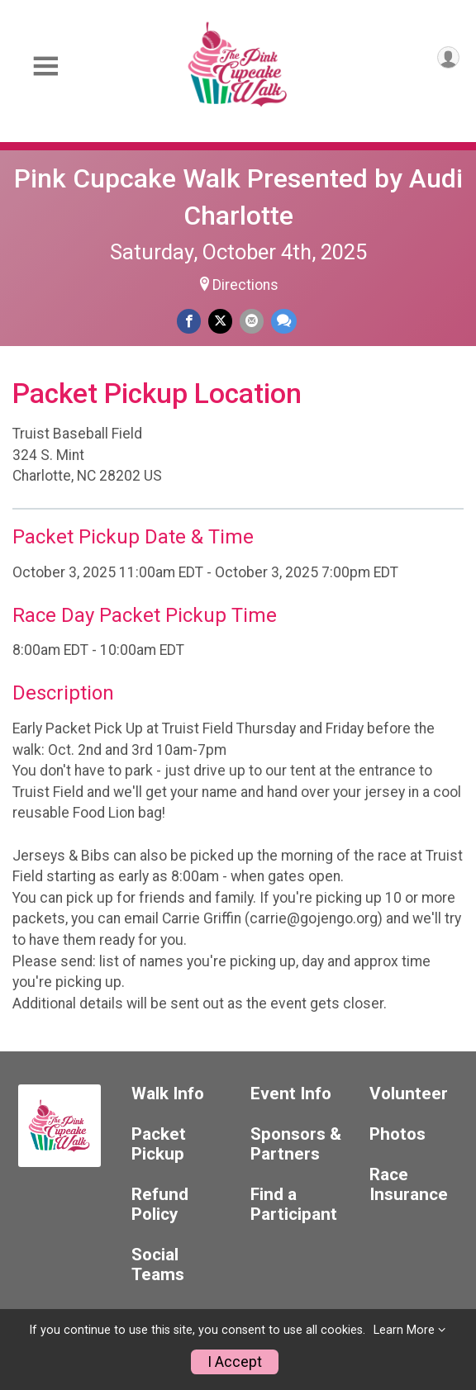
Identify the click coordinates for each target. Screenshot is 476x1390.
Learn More (404, 1330)
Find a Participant (293, 1204)
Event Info (290, 1093)
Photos (397, 1134)
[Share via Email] (252, 321)
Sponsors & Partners (295, 1144)
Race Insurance (408, 1184)
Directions (245, 285)
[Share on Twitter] (220, 321)
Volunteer (408, 1093)
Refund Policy (159, 1204)
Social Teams (157, 1264)
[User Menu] (448, 57)
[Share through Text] (284, 321)
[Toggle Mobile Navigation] (45, 66)
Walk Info (167, 1093)
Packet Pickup (158, 1144)
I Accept (234, 1362)
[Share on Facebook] (189, 321)
